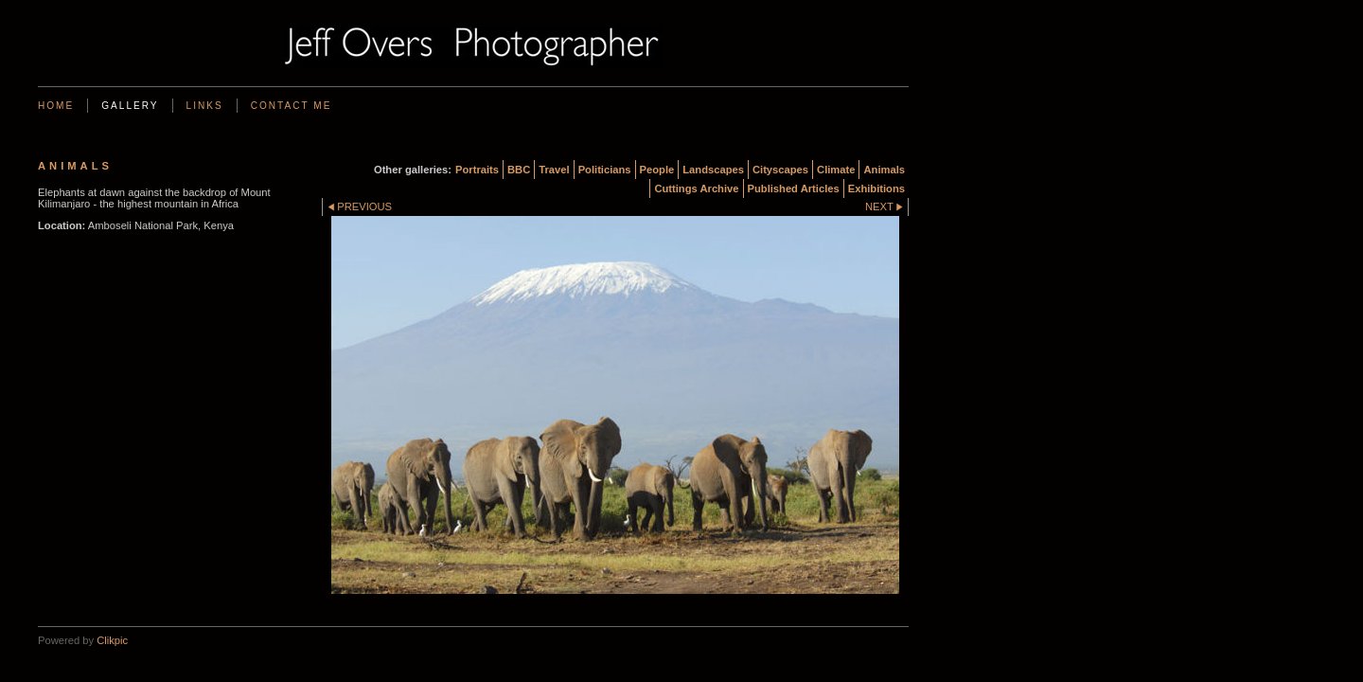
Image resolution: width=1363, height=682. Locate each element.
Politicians (604, 169)
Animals (884, 169)
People (657, 169)
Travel (554, 169)
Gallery (129, 105)
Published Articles (794, 188)
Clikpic (112, 640)
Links (204, 105)
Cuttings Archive (696, 188)
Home (56, 105)
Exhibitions (876, 188)
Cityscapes (780, 169)
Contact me (291, 105)
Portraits (477, 169)
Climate (836, 169)
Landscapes (713, 169)
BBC (518, 169)
